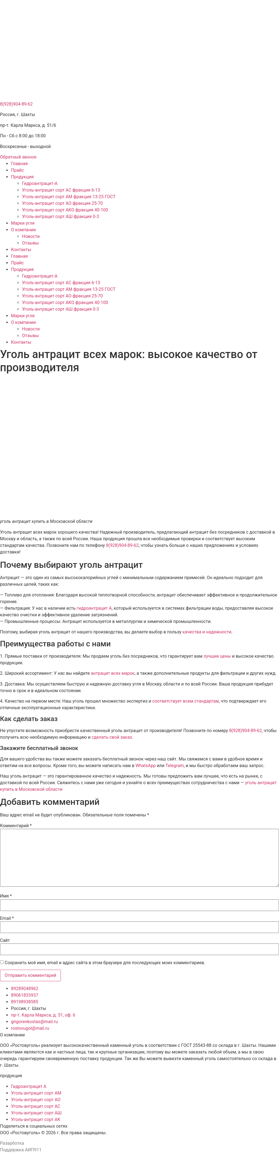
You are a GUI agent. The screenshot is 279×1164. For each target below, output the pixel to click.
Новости (31, 236)
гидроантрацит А (94, 608)
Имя (6, 896)
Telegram (175, 765)
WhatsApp (145, 765)
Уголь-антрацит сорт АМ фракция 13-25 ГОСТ (69, 196)
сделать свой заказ (112, 737)
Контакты (21, 249)
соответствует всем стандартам (185, 701)
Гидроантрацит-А (40, 183)
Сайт (5, 940)
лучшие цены (217, 656)
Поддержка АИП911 (21, 1149)
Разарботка (12, 1143)
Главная (19, 163)
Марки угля (23, 223)
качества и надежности (206, 632)
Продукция (22, 176)
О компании (23, 229)
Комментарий (16, 826)
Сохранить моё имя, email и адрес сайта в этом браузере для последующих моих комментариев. (105, 963)
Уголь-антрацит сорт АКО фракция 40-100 (65, 210)
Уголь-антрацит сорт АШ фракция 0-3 (60, 216)
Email (7, 918)
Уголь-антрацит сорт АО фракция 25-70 (62, 203)
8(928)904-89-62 (16, 104)
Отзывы (30, 243)
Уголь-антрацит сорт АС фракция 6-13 (61, 190)
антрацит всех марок (113, 673)
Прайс (17, 170)
